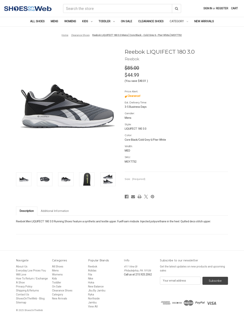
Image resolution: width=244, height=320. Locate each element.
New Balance (96, 286)
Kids (87, 21)
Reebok (92, 266)
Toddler (107, 21)
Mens (54, 21)
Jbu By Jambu (96, 290)
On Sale (126, 21)
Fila (90, 274)
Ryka (91, 294)
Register (222, 8)
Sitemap (21, 302)
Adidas (92, 270)
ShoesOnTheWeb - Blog (30, 298)
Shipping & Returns (27, 290)
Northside (94, 298)
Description (27, 211)
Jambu (92, 302)
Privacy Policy (24, 286)
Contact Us (22, 294)
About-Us (21, 266)
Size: (135, 178)
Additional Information (55, 211)
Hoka (91, 282)
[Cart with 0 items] (234, 8)
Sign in (207, 8)
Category (179, 21)
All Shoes (37, 21)
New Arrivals (204, 21)
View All (93, 306)
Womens (70, 21)
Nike (90, 278)
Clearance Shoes (151, 21)
